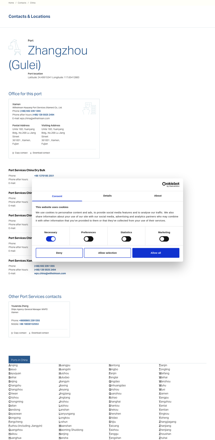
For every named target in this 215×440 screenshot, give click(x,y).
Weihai (163, 377)
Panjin (112, 373)
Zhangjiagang (167, 422)
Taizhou (114, 430)
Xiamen (16, 104)
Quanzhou (115, 393)
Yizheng (164, 417)
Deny (59, 252)
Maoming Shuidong (71, 430)
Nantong (114, 365)
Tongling (164, 369)
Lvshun (63, 422)
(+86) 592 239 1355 (30, 110)
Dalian (12, 405)
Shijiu (112, 422)
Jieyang (64, 389)
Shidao (113, 417)
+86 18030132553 (29, 324)
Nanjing (63, 434)
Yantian (163, 409)
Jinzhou (64, 401)
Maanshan (65, 426)
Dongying (15, 417)
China (32, 3)
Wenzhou (164, 381)
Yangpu (164, 397)
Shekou (113, 409)
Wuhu (162, 385)
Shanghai (115, 401)
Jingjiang (65, 393)
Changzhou (16, 389)
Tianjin (163, 365)
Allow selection (107, 252)
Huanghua (15, 438)
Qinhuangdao (117, 385)
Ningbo (113, 369)
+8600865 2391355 (29, 320)
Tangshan (115, 438)
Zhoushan (165, 434)
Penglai (113, 377)
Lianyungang (67, 413)
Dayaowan (15, 413)
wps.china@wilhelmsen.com (50, 273)
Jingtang (64, 397)
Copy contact (21, 153)
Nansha (63, 438)
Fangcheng (16, 422)
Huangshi (65, 369)
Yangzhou (165, 401)
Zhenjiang (165, 430)
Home (11, 3)
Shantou (114, 405)
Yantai (163, 405)
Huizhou (64, 373)
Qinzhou (114, 389)
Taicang (114, 426)
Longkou (64, 417)
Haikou (13, 434)
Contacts (22, 3)
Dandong (14, 409)
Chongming (16, 401)
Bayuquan (15, 373)
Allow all (156, 252)
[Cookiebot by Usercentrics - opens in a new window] (164, 184)
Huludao (64, 377)
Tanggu (113, 434)
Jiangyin (64, 381)
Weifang (164, 373)
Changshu (15, 385)
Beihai (12, 377)
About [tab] (158, 195)
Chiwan (13, 393)
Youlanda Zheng (19, 306)
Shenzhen (115, 413)
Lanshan (64, 409)
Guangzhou (16, 430)
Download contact (41, 153)
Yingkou (164, 413)
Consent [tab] (57, 196)
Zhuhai (163, 438)
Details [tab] (107, 195)
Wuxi (162, 389)
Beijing (13, 381)
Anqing (13, 365)
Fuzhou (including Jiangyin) (25, 426)
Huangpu (64, 365)
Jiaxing (63, 385)
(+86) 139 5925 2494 (43, 114)
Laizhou (63, 405)
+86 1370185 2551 (44, 175)
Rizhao (113, 397)
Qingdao (114, 381)
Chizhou (14, 397)
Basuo (12, 369)
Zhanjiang (165, 426)
